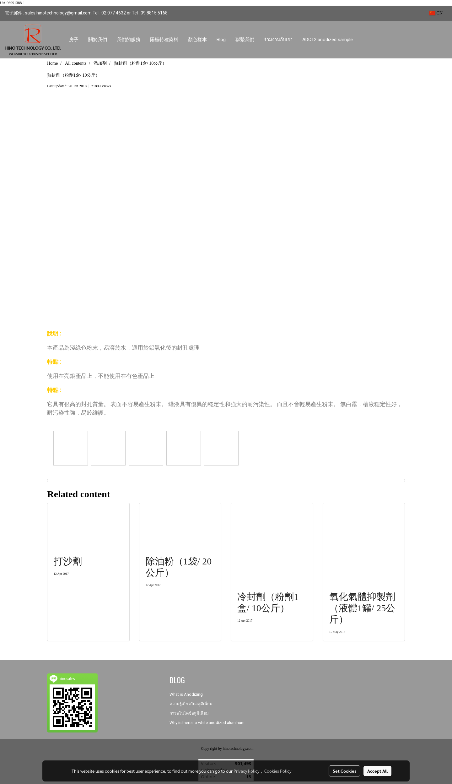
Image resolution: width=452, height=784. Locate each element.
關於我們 (97, 39)
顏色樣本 (197, 39)
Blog (221, 39)
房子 (73, 39)
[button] (363, 39)
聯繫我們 (244, 39)
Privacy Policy (246, 771)
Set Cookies (344, 771)
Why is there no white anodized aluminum (207, 722)
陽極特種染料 (164, 39)
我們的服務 (128, 39)
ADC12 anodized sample (327, 39)
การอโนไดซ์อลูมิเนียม (189, 713)
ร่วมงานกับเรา (278, 39)
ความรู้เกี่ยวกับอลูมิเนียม (191, 703)
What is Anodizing (186, 694)
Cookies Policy (277, 771)
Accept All (377, 771)
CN (436, 13)
